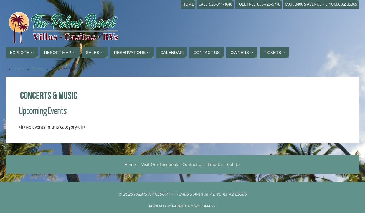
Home (188, 4)
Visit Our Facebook (159, 164)
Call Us (234, 164)
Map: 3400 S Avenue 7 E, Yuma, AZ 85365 (321, 4)
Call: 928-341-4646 (215, 4)
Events (38, 68)
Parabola (181, 206)
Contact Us (193, 164)
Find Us (215, 164)
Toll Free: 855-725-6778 (258, 4)
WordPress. (205, 206)
